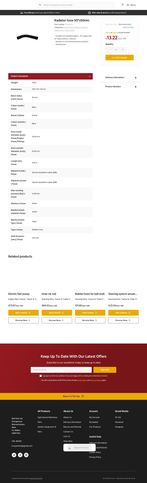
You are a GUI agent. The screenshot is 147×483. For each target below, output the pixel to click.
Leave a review (128, 27)
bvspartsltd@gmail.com (22, 446)
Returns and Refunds (72, 427)
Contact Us (68, 432)
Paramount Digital (36, 478)
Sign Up (115, 32)
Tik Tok (118, 417)
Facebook (119, 422)
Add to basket (121, 57)
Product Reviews (113, 86)
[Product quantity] (116, 49)
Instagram (119, 427)
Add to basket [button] (21, 313)
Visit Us (66, 436)
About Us (67, 417)
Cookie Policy (95, 452)
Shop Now (67, 441)
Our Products (95, 427)
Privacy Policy (82, 380)
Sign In (107, 32)
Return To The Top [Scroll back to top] (71, 396)
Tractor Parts (69, 30)
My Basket (93, 422)
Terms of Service (95, 380)
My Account (94, 417)
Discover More (21, 320)
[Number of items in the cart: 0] (122, 4)
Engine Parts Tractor (71, 27)
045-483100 (17, 441)
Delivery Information (114, 77)
